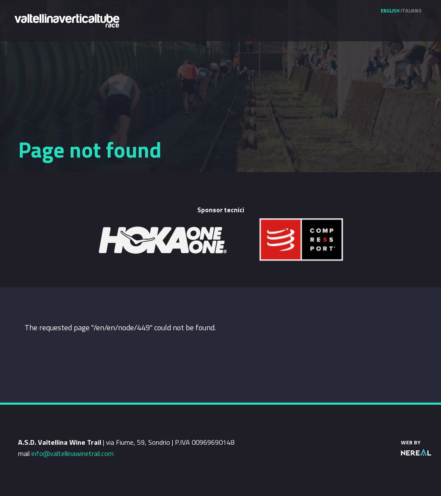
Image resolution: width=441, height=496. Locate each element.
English (390, 10)
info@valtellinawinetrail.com (72, 453)
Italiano (411, 10)
